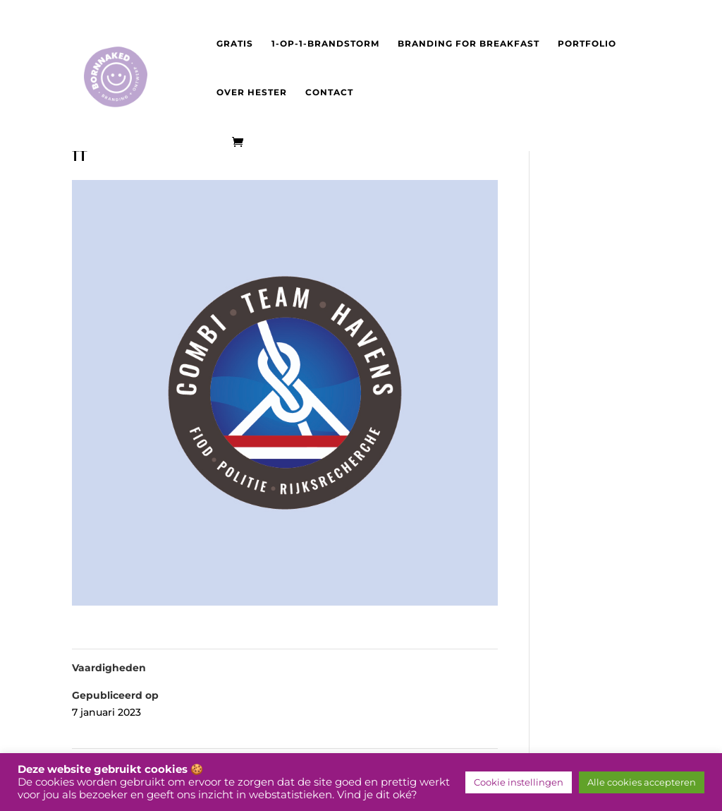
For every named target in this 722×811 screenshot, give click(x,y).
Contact (329, 92)
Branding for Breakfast (468, 44)
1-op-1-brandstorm (325, 44)
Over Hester (251, 92)
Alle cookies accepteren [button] (641, 782)
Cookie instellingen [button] (518, 782)
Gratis (234, 44)
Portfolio (587, 44)
